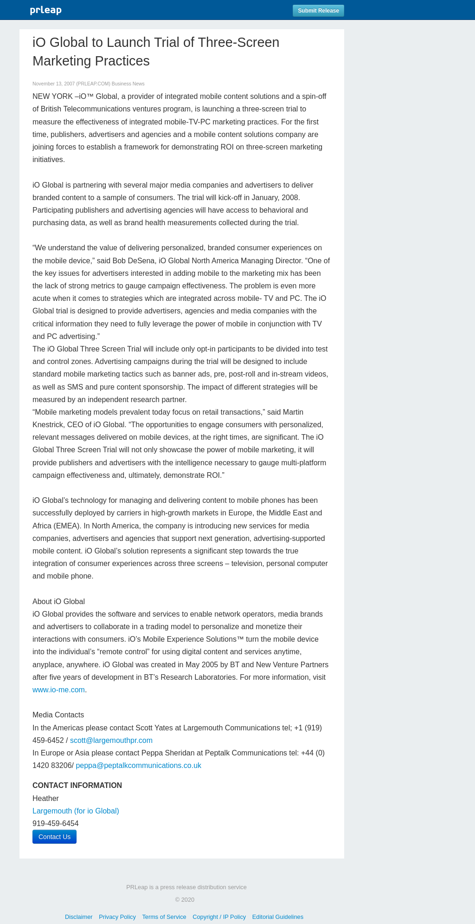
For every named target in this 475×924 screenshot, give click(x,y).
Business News (128, 83)
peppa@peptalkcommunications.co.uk (138, 765)
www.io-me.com (58, 690)
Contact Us (55, 836)
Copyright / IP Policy (219, 916)
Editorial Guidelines (277, 916)
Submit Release (318, 10)
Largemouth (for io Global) (75, 811)
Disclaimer (79, 916)
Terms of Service (164, 916)
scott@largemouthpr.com (111, 740)
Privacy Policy (117, 916)
